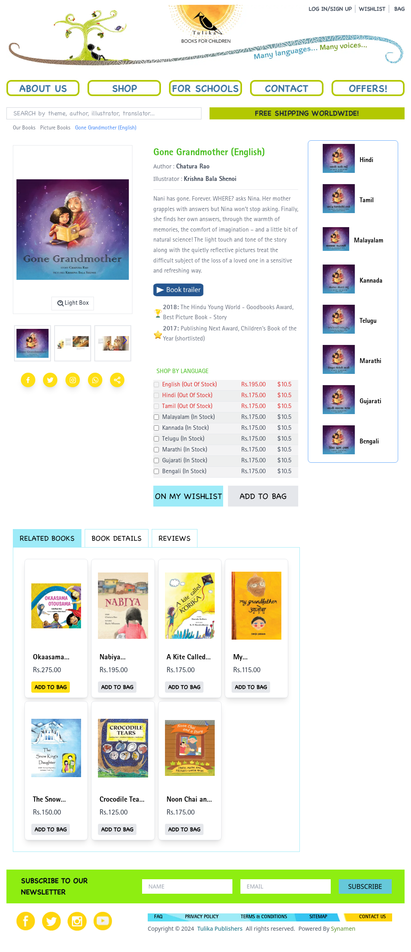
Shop (124, 88)
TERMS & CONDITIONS (264, 917)
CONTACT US (372, 917)
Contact (286, 88)
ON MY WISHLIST (188, 496)
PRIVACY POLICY (201, 917)
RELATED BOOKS (47, 538)
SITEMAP (318, 917)
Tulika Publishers (219, 928)
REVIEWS (175, 538)
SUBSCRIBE (365, 886)
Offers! (368, 88)
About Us (43, 88)
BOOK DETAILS (117, 538)
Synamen (343, 928)
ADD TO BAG (263, 496)
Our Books (24, 128)
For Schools (205, 88)
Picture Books (55, 128)
